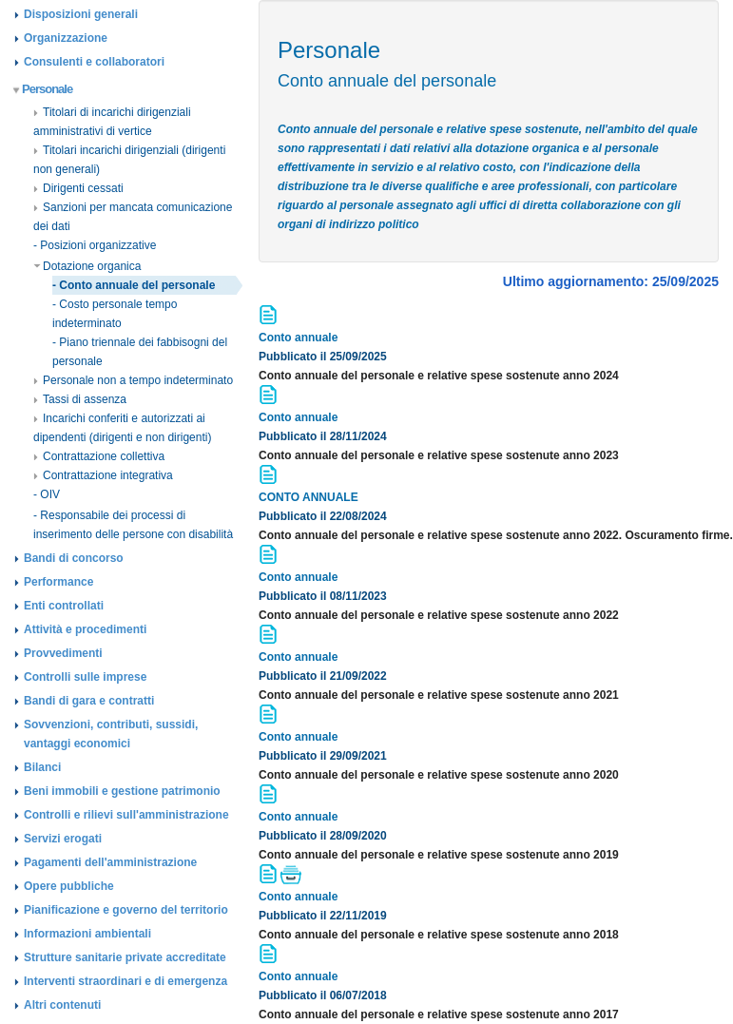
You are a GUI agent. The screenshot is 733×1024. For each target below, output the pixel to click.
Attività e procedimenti (85, 629)
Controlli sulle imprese (85, 677)
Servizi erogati (63, 838)
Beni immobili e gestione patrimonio (122, 791)
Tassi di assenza (79, 399)
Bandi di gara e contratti (89, 700)
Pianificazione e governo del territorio (126, 910)
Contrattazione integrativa (103, 475)
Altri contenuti (62, 1005)
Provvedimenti (63, 653)
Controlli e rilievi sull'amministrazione (126, 814)
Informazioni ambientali (87, 933)
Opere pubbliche (69, 886)
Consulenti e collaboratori (94, 61)
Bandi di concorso (74, 558)
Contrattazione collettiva (98, 456)
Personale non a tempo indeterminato (133, 380)
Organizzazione (65, 38)
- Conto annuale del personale (133, 285)
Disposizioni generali (81, 14)
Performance (58, 582)
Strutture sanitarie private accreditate (125, 957)
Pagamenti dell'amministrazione (110, 862)
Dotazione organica (87, 266)
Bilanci (42, 767)
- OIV (46, 494)
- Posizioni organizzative (94, 245)
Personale (43, 89)
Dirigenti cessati (78, 188)
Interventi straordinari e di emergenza (125, 981)
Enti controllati (64, 605)
